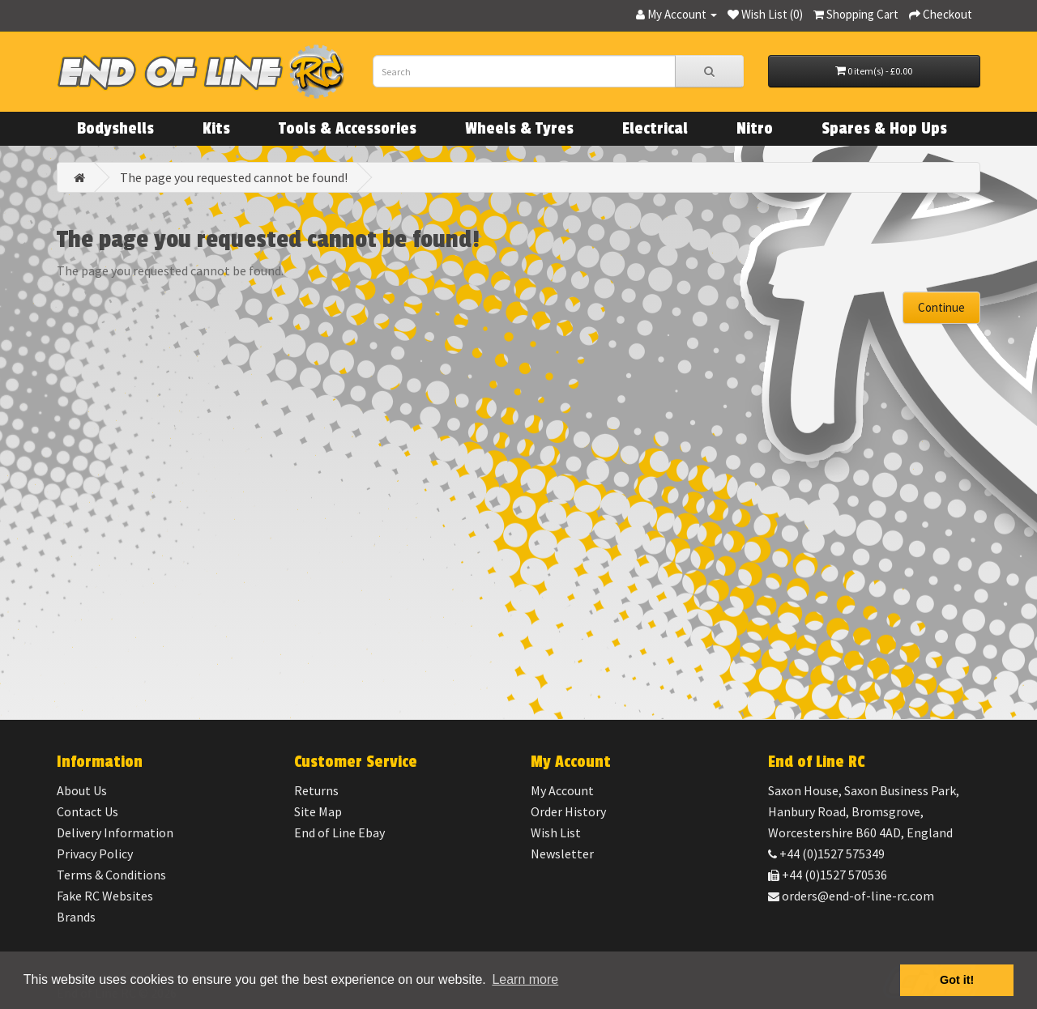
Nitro (754, 128)
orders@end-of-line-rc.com (851, 896)
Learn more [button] (525, 979)
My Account (562, 790)
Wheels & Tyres (519, 128)
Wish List (556, 832)
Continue (941, 307)
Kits (216, 128)
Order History (568, 811)
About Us (82, 790)
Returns (316, 790)
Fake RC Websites (105, 896)
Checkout (940, 14)
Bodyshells (115, 128)
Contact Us (87, 811)
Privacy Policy (95, 853)
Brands (76, 917)
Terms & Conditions (111, 874)
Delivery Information (115, 832)
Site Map (318, 811)
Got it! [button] (957, 979)
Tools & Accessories (347, 128)
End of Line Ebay (339, 832)
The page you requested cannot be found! (234, 177)
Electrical (655, 128)
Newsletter (562, 853)
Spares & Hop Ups (884, 128)
